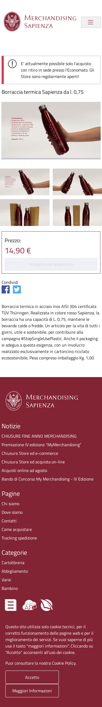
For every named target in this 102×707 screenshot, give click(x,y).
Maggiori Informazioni (32, 690)
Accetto (32, 677)
